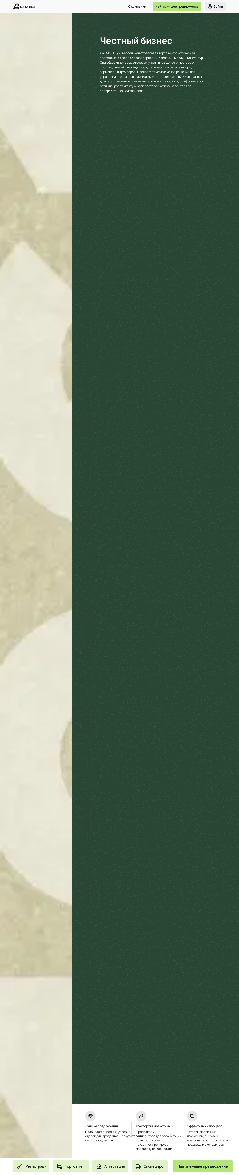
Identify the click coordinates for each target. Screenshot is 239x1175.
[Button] (177, 6)
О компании (137, 6)
